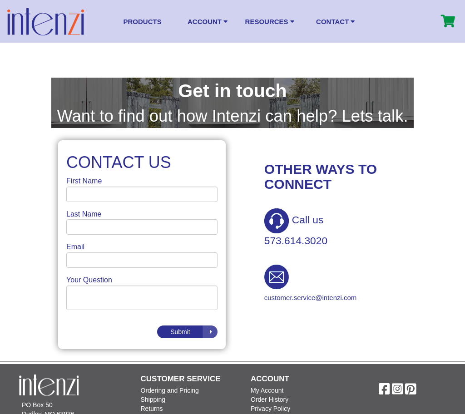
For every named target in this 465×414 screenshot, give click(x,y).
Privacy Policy (270, 408)
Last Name (83, 214)
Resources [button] (269, 21)
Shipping (153, 399)
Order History (269, 399)
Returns (152, 408)
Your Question (89, 280)
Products (143, 21)
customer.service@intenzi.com (310, 297)
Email (75, 247)
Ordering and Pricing (170, 390)
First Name (84, 181)
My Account (267, 390)
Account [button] (208, 21)
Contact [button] (335, 21)
